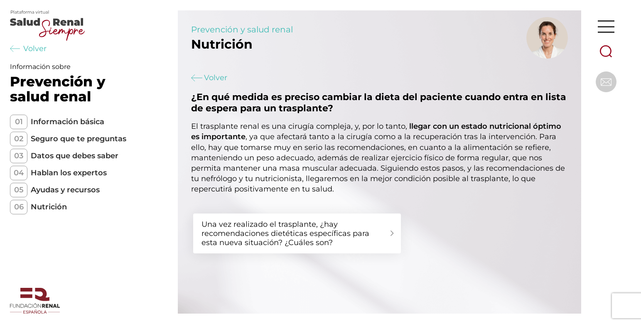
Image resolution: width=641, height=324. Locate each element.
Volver (28, 48)
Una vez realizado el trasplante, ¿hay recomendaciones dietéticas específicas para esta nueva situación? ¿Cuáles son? (285, 233)
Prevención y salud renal (242, 29)
